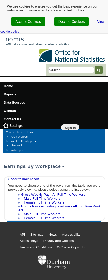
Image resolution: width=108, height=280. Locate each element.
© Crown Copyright (71, 247)
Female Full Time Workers (42, 202)
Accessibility (71, 234)
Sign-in (70, 128)
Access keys (29, 241)
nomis (14, 39)
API (22, 234)
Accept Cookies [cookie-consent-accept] (28, 21)
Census (10, 111)
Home (8, 86)
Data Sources (14, 102)
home (30, 132)
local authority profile (24, 141)
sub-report (17, 150)
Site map (36, 234)
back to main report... (26, 179)
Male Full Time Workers (40, 198)
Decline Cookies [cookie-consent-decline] (71, 21)
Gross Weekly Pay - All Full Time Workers (53, 195)
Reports (10, 94)
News (53, 234)
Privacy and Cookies (58, 241)
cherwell (16, 145)
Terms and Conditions (36, 247)
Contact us (12, 119)
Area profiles (19, 136)
